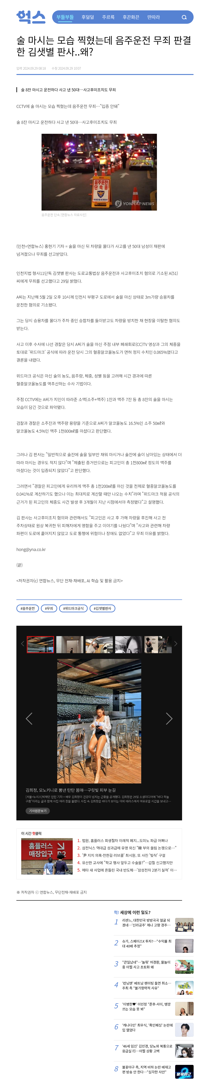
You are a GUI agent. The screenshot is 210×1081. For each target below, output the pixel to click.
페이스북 (161, 66)
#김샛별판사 (102, 608)
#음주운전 (28, 608)
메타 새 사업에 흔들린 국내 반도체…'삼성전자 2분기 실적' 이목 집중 (130, 870)
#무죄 (49, 608)
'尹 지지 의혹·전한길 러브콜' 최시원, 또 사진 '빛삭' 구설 (121, 855)
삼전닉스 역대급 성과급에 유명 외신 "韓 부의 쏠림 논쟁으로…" (127, 848)
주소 (190, 66)
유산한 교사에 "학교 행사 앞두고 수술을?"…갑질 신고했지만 (125, 862)
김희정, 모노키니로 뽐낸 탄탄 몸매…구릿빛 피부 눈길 (71, 790)
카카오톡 (180, 66)
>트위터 (170, 66)
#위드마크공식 (73, 608)
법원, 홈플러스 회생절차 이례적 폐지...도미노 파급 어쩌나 (122, 840)
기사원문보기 (37, 810)
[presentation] (22, 644)
